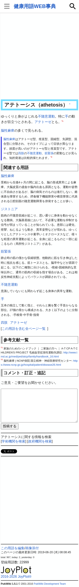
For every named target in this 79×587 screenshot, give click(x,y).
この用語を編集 (12, 548)
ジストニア (9, 209)
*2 (51, 157)
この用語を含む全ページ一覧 (24, 328)
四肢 (21, 153)
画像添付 (32, 548)
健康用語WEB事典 (35, 6)
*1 (62, 121)
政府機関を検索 (40, 441)
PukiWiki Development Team (50, 583)
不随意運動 (46, 116)
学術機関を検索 (13, 441)
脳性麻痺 (7, 130)
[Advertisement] (39, 56)
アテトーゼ (43, 122)
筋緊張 (49, 153)
